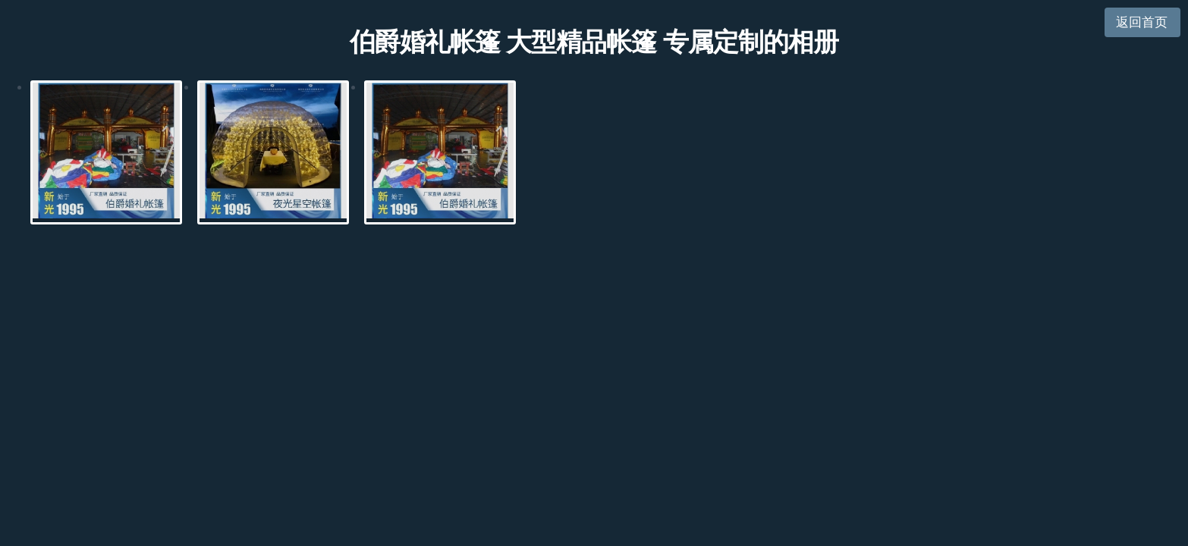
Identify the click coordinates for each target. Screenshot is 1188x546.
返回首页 (1142, 22)
